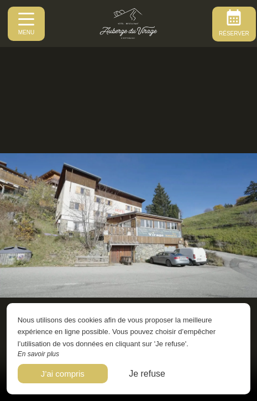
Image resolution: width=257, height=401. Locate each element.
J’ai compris (63, 373)
